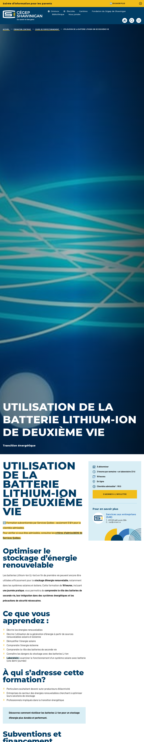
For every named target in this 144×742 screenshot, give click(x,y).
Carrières (83, 11)
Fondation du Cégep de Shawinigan (109, 11)
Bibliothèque (58, 14)
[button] (138, 20)
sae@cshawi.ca (115, 522)
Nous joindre (74, 14)
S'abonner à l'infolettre (115, 494)
